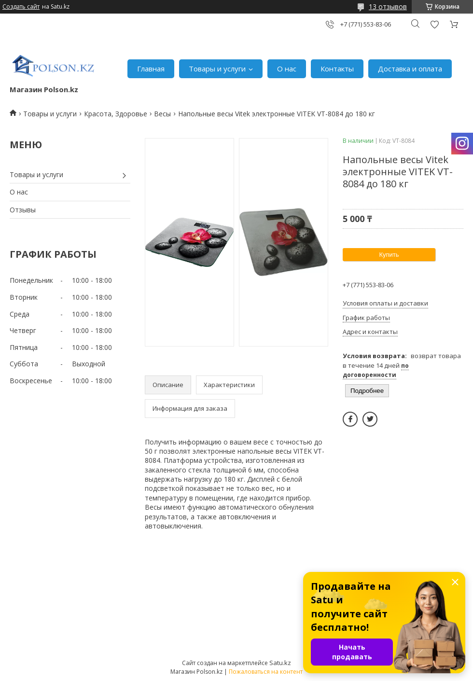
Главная (151, 68)
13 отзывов (388, 6)
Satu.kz (280, 662)
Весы (162, 113)
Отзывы (23, 209)
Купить (389, 254)
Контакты (337, 68)
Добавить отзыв (434, 24)
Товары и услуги (217, 68)
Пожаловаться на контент (266, 671)
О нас (286, 68)
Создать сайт (21, 6)
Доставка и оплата (410, 68)
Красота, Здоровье (115, 113)
